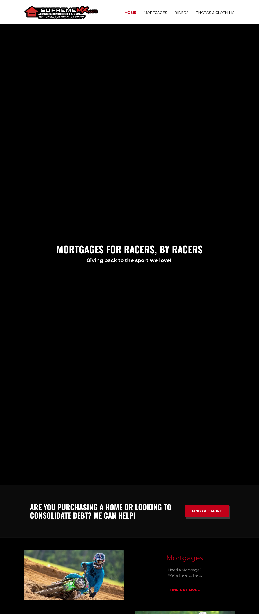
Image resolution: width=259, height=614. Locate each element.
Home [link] (130, 13)
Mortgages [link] (155, 13)
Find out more (207, 511)
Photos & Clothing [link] (215, 13)
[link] (61, 12)
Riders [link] (181, 13)
